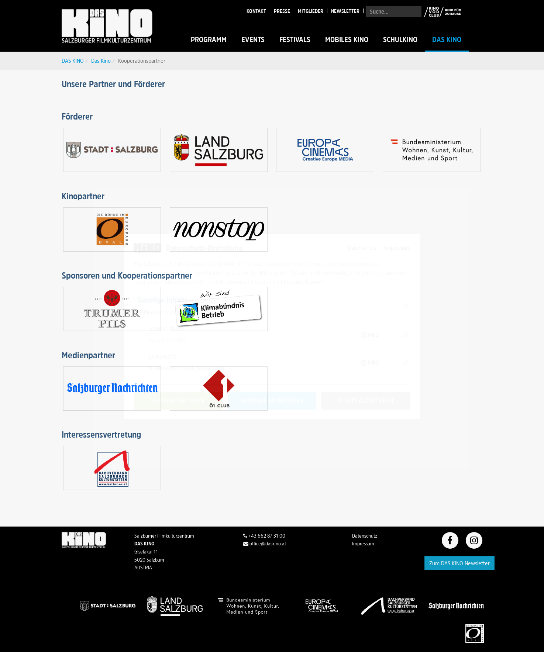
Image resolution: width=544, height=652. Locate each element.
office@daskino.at (264, 543)
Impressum (363, 543)
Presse (282, 11)
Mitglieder (310, 11)
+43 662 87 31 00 (264, 535)
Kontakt (256, 11)
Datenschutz (364, 535)
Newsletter (345, 11)
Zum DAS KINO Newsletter (459, 563)
